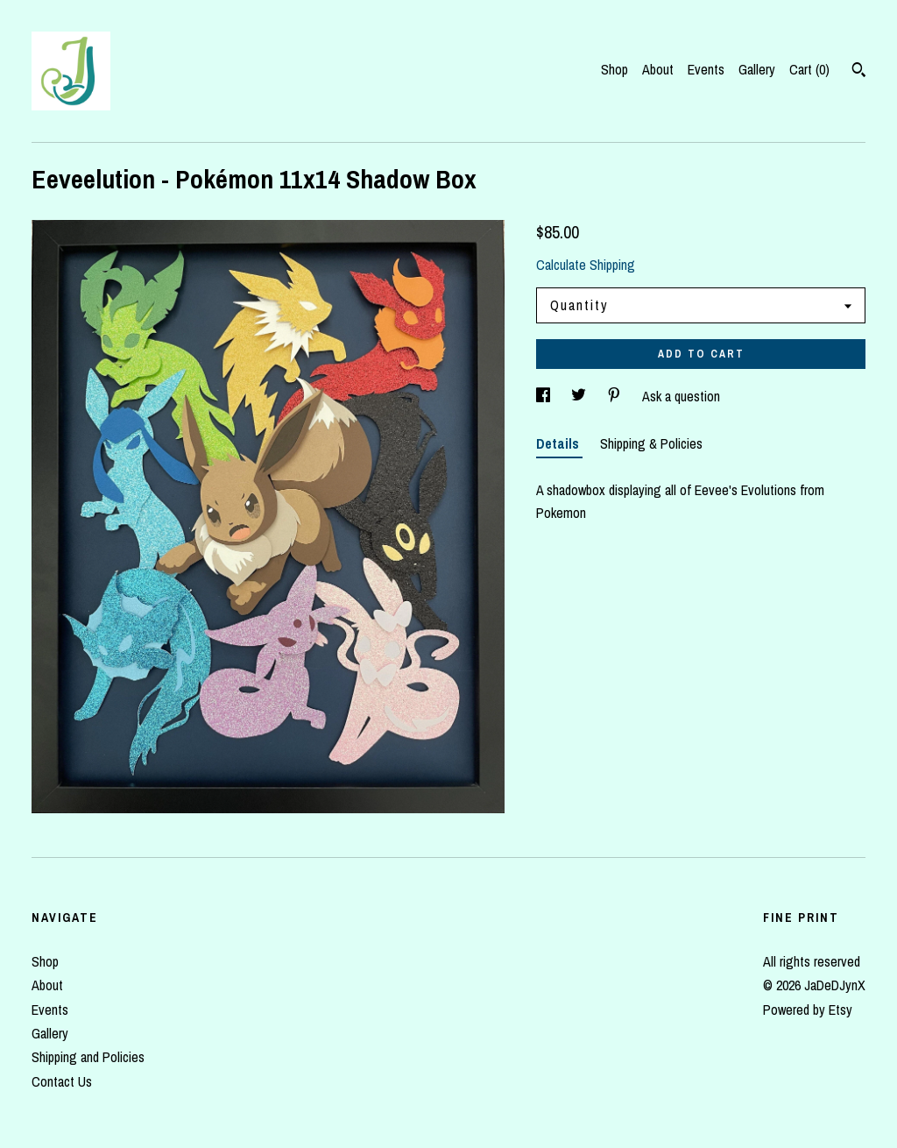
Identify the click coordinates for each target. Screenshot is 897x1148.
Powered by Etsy (807, 1009)
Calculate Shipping (585, 264)
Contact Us (62, 1081)
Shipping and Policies (88, 1057)
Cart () (809, 69)
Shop (614, 69)
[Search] (858, 71)
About (658, 69)
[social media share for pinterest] (616, 396)
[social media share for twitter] (580, 396)
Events (706, 69)
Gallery (756, 69)
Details (559, 443)
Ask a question (681, 396)
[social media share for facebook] (545, 396)
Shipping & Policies (651, 443)
